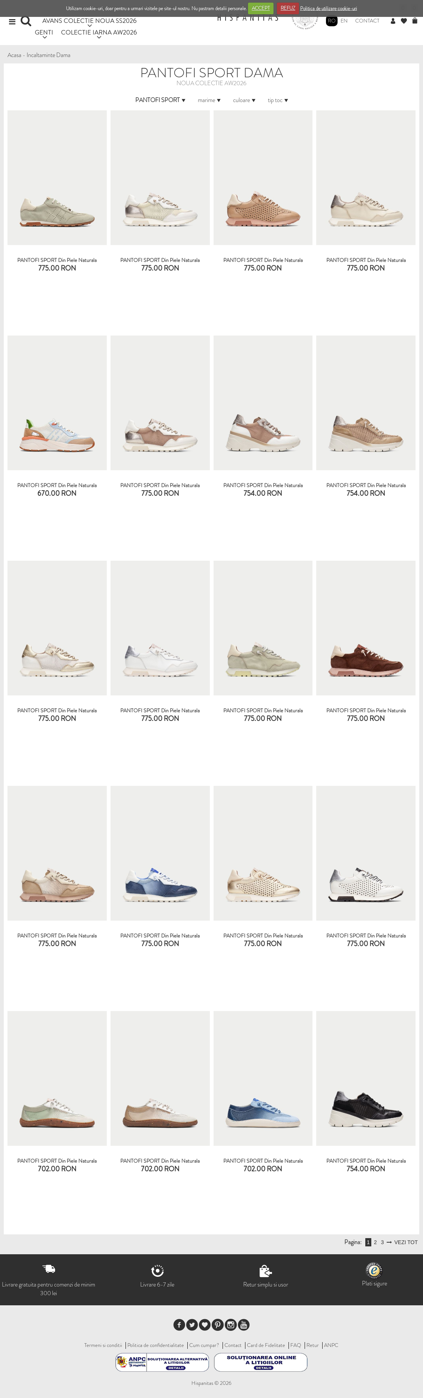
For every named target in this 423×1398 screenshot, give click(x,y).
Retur (312, 1345)
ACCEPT (261, 8)
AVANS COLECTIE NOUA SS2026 (89, 20)
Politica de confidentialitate (155, 1345)
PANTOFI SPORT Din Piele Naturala (57, 260)
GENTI (44, 32)
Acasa (14, 55)
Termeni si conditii (103, 1345)
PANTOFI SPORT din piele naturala (160, 485)
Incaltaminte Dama (48, 55)
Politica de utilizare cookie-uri (328, 8)
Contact (367, 20)
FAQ (295, 1345)
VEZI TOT (406, 1242)
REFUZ (288, 8)
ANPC (331, 1345)
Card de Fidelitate (266, 1345)
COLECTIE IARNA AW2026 (99, 32)
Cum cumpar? (204, 1345)
